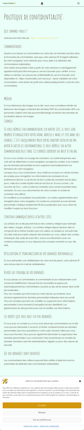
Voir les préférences (42, 420)
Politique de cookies (31, 426)
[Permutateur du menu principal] (78, 3)
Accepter (42, 405)
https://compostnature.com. (44, 38)
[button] (80, 381)
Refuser (42, 412)
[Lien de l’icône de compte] (42, 3)
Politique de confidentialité (49, 426)
